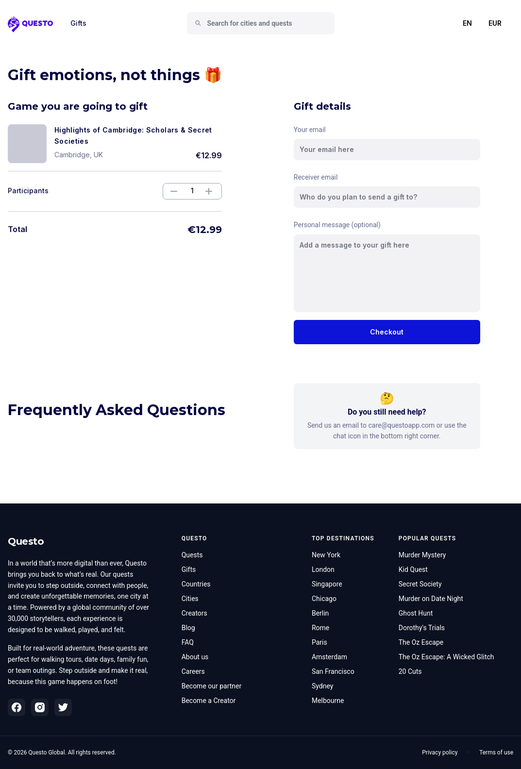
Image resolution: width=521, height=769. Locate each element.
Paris (319, 642)
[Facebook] (16, 707)
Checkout (386, 332)
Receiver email (316, 177)
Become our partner (212, 686)
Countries (196, 584)
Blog (188, 628)
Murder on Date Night (431, 598)
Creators (194, 613)
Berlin (320, 613)
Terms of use (496, 752)
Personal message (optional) (337, 225)
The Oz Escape (421, 642)
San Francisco (333, 671)
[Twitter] (63, 707)
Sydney (322, 686)
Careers (193, 671)
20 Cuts (410, 671)
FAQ (188, 642)
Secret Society (420, 584)
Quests (192, 555)
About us (195, 657)
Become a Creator (209, 700)
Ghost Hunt (416, 613)
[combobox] (264, 23)
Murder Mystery (422, 555)
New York (326, 555)
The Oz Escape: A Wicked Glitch (446, 657)
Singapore (327, 584)
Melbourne (328, 700)
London (323, 569)
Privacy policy (439, 752)
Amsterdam (329, 657)
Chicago (324, 598)
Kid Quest (413, 569)
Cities (190, 598)
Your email (310, 130)
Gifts (78, 23)
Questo (26, 541)
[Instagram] (40, 707)
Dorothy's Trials (422, 628)
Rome (320, 628)
